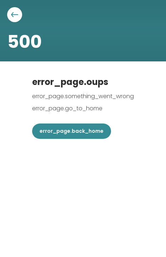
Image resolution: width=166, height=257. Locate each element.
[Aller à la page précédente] (14, 14)
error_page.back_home (72, 131)
